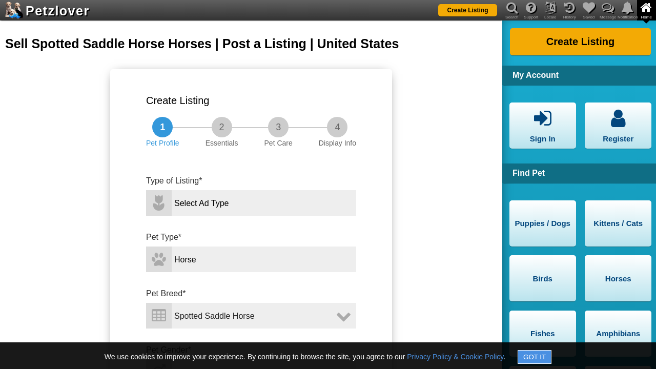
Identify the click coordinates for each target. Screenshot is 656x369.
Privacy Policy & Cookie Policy (455, 357)
